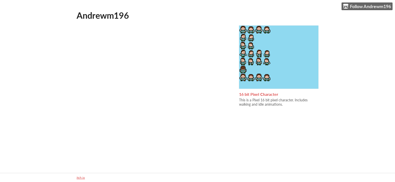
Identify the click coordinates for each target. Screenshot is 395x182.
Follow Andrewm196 (367, 6)
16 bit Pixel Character (258, 94)
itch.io (81, 177)
